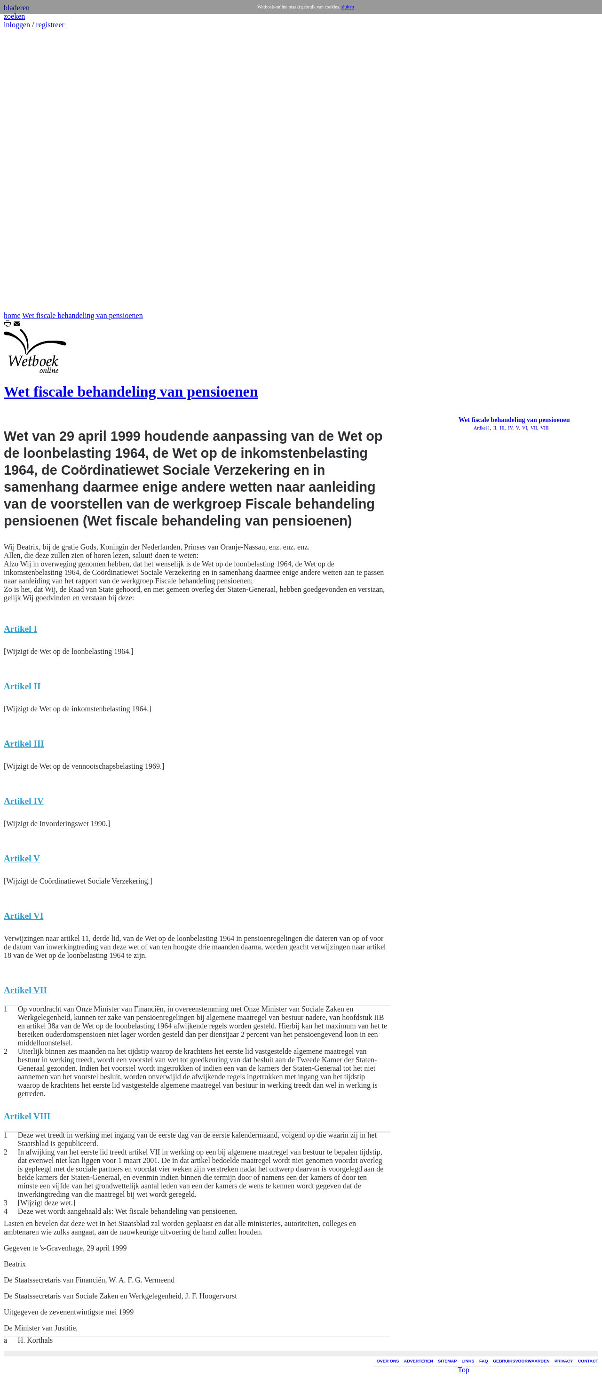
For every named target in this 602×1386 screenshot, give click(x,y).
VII (533, 427)
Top (463, 1353)
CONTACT (588, 1361)
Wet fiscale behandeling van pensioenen (82, 315)
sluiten (347, 6)
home (12, 315)
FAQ (483, 1361)
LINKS (468, 1361)
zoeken (14, 16)
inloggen (17, 25)
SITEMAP (447, 1361)
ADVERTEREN (418, 1361)
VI (524, 427)
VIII (544, 427)
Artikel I (482, 427)
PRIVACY (563, 1361)
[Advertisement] (32, 170)
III (502, 427)
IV (510, 427)
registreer (50, 25)
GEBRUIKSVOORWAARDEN (521, 1361)
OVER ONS (388, 1361)
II (494, 427)
